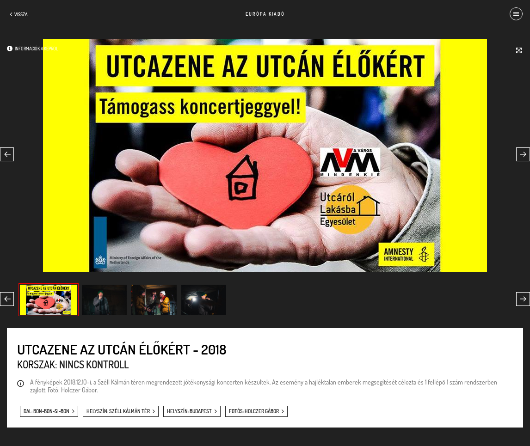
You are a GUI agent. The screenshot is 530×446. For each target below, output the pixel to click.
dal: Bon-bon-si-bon (46, 411)
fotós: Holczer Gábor (254, 411)
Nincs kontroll (94, 364)
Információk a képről (36, 48)
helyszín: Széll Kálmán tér (118, 411)
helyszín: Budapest (189, 411)
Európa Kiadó (265, 14)
